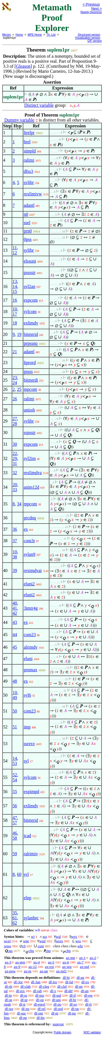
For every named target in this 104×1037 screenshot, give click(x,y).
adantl (29, 205)
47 (14, 817)
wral (42, 941)
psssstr (29, 272)
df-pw (88, 995)
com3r (29, 540)
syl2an (29, 286)
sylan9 (29, 554)
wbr (80, 946)
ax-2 (93, 958)
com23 (30, 634)
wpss (7, 946)
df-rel (41, 1009)
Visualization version (87, 37)
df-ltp (41, 1018)
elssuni (30, 261)
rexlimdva (33, 472)
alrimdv (30, 647)
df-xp (25, 1009)
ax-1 (82, 958)
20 (14, 484)
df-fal (69, 982)
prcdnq (30, 517)
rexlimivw (33, 194)
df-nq (72, 1013)
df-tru (53, 982)
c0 (24, 946)
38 (14, 556)
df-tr (22, 1004)
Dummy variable (19, 120)
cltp (68, 951)
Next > (96, 8)
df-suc (21, 1013)
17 (14, 314)
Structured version (89, 34)
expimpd (31, 791)
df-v (53, 991)
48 (14, 681)
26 (14, 398)
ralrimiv (31, 853)
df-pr (24, 1000)
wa (45, 936)
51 (14, 727)
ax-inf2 (61, 971)
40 (14, 603)
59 (14, 853)
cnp (48, 951)
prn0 (28, 231)
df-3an (35, 982)
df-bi (66, 977)
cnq (9, 951)
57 (14, 822)
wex (74, 936)
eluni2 (29, 584)
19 (19, 334)
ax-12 (33, 967)
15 (14, 291)
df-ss (23, 995)
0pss (27, 239)
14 (14, 286)
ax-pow (10, 971)
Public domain (62, 1032)
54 (14, 779)
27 (14, 418)
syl (26, 761)
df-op (40, 1000)
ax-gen (20, 962)
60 (19, 874)
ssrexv (29, 743)
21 (14, 351)
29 (14, 458)
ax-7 (80, 962)
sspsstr (29, 432)
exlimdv (31, 323)
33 (14, 489)
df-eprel (39, 1004)
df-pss (39, 995)
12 (14, 252)
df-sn (8, 1000)
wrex (59, 941)
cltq (31, 951)
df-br (72, 1000)
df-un (84, 991)
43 (14, 622)
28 (14, 423)
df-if (72, 995)
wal (58, 936)
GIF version (94, 40)
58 (14, 838)
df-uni (56, 1000)
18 (14, 323)
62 (14, 922)
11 (14, 247)
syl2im (30, 458)
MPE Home (35, 34)
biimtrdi (31, 380)
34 (19, 503)
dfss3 (28, 171)
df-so (73, 1004)
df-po (57, 1004)
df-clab (26, 986)
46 (14, 833)
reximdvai (33, 570)
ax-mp (70, 958)
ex (26, 529)
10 (14, 309)
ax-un (44, 971)
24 (14, 382)
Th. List (51, 34)
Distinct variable (39, 105)
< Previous (91, 4)
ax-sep (67, 967)
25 (19, 389)
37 (14, 540)
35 (14, 912)
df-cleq (44, 986)
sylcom (30, 311)
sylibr (29, 182)
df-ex (85, 982)
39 (14, 570)
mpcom (30, 389)
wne (26, 941)
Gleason (23, 66)
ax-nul (84, 967)
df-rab (37, 991)
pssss (28, 371)
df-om (38, 1013)
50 (14, 711)
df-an (80, 977)
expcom (31, 300)
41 (14, 608)
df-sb (8, 986)
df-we (9, 1009)
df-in (8, 995)
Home (19, 34)
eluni (28, 658)
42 (14, 613)
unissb (29, 410)
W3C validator (92, 1032)
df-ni (54, 1013)
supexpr (58, 1024)
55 (14, 791)
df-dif (68, 991)
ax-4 (36, 962)
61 (14, 917)
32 (14, 472)
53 (14, 763)
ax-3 (8, 962)
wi (33, 936)
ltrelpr (29, 132)
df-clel (62, 986)
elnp (27, 897)
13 (14, 281)
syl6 (27, 695)
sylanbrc (31, 917)
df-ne (79, 986)
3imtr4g (31, 608)
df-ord (58, 1009)
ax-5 (51, 962)
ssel (27, 222)
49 (14, 697)
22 (14, 453)
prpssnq (30, 343)
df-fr (88, 1004)
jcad (27, 835)
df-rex (20, 991)
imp (27, 727)
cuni (41, 946)
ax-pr (27, 971)
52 (14, 774)
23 (14, 377)
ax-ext (49, 967)
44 (14, 634)
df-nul (56, 995)
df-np (23, 1018)
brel (27, 141)
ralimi (29, 160)
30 (14, 444)
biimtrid (31, 334)
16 (14, 300)
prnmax (30, 669)
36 (14, 529)
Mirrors (6, 34)
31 (14, 463)
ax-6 (66, 962)
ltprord (30, 362)
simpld (30, 151)
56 (14, 805)
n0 (26, 214)
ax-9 (17, 967)
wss (78, 941)
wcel (7, 941)
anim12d (31, 487)
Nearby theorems (91, 12)
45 (14, 647)
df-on (75, 1009)
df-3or (18, 982)
